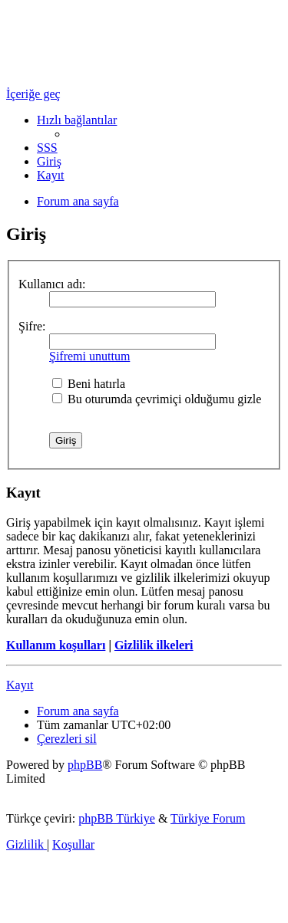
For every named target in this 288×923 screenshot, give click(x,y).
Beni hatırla (88, 383)
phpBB (85, 764)
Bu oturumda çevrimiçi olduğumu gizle (156, 399)
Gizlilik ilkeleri (154, 645)
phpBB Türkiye (116, 818)
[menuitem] (47, 147)
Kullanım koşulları (55, 645)
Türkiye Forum (207, 818)
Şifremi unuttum (89, 356)
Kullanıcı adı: (52, 284)
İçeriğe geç (33, 93)
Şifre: (32, 326)
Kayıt (20, 684)
